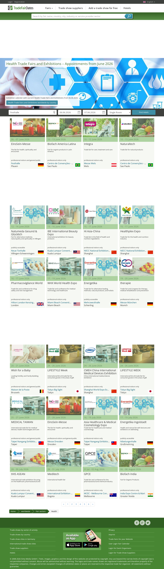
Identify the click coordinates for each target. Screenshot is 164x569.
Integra (88, 144)
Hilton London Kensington (24, 302)
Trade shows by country (20, 534)
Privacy (112, 530)
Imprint (112, 534)
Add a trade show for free (103, 8)
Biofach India (128, 474)
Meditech (53, 474)
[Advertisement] (82, 39)
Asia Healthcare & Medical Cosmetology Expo (100, 424)
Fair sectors (41, 511)
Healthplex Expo (130, 231)
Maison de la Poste (20, 389)
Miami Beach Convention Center (63, 302)
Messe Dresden (55, 441)
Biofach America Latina (61, 144)
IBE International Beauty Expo (62, 233)
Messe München (128, 302)
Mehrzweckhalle (92, 302)
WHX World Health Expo (62, 283)
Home (13, 511)
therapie (125, 283)
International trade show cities (23, 543)
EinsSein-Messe (20, 144)
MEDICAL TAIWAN (22, 422)
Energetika (90, 283)
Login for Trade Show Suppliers (122, 553)
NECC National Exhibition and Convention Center (108, 250)
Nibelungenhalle (128, 441)
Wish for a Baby (21, 370)
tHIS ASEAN (18, 474)
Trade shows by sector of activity (23, 530)
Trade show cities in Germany (22, 539)
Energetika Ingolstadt (133, 422)
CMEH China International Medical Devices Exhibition (100, 372)
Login (10, 2)
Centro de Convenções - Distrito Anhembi (67, 163)
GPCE (87, 474)
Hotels (127, 8)
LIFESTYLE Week (57, 370)
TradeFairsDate (20, 7)
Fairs (49, 8)
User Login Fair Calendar (119, 543)
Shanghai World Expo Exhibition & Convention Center (110, 389)
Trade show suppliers (71, 8)
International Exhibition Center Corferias (67, 493)
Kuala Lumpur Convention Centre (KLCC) (67, 250)
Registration (19, 2)
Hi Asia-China (92, 231)
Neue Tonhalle (18, 250)
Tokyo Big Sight (54, 389)
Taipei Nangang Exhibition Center (27, 441)
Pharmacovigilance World (27, 283)
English (151, 2)
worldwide (25, 511)
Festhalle (15, 163)
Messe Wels (90, 163)
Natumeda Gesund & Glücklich (24, 233)
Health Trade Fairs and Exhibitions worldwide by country (32, 102)
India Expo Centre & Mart (132, 493)
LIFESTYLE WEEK (130, 370)
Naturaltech (127, 144)
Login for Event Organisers (120, 548)
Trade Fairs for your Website (121, 539)
